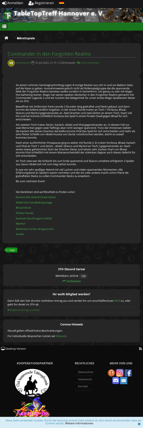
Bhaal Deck (23, 207)
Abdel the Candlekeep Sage (34, 202)
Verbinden (71, 281)
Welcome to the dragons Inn (35, 229)
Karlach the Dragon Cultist (34, 218)
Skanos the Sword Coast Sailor (36, 197)
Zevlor (20, 234)
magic (12, 249)
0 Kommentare (88, 63)
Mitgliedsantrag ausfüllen (23, 310)
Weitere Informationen (79, 423)
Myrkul (20, 223)
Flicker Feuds (24, 213)
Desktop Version (13, 348)
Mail (117, 300)
